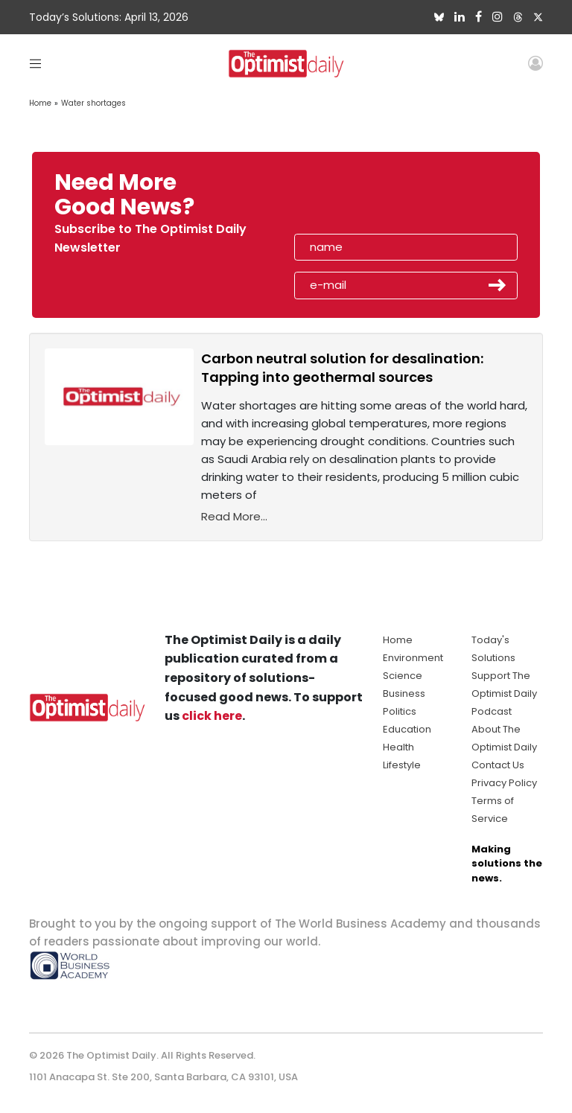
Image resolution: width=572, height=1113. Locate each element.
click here (212, 715)
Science (402, 676)
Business (404, 693)
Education (407, 729)
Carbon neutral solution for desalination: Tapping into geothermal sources (342, 367)
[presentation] (380, 199)
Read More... (234, 516)
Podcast (491, 711)
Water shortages (93, 103)
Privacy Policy (504, 783)
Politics (399, 711)
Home (40, 103)
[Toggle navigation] (35, 63)
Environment (413, 658)
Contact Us (497, 765)
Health (398, 747)
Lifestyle (402, 765)
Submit (497, 285)
